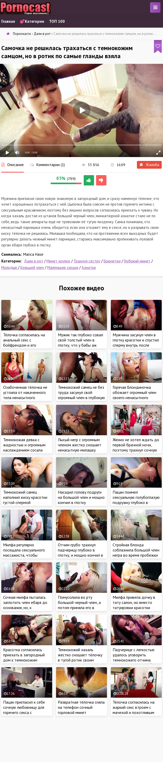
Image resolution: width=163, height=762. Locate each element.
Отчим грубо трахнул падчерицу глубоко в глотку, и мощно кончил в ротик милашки (80, 552)
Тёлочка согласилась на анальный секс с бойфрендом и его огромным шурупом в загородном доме (24, 345)
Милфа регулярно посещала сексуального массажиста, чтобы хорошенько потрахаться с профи (25, 555)
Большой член (32, 267)
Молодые (9, 267)
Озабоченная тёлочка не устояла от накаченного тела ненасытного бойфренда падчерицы (25, 395)
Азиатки (89, 267)
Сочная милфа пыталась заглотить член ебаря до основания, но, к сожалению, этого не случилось (25, 607)
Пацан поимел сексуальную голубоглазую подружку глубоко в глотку (136, 499)
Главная (8, 21)
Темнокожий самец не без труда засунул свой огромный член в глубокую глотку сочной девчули (81, 395)
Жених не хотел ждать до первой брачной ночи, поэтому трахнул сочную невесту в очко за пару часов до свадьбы (136, 450)
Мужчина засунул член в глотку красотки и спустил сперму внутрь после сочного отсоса (136, 342)
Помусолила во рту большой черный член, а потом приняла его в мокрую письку (79, 605)
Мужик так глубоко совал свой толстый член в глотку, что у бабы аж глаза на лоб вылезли (80, 342)
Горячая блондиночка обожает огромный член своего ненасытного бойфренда (134, 395)
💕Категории (32, 21)
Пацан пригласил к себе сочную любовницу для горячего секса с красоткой (24, 709)
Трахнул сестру (87, 261)
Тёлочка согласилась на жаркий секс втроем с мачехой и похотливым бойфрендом (133, 709)
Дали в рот (33, 261)
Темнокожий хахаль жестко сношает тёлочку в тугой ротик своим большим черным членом (80, 657)
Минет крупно (58, 261)
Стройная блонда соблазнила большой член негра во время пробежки (136, 550)
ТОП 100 (57, 21)
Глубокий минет (137, 261)
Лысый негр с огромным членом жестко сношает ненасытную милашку (79, 445)
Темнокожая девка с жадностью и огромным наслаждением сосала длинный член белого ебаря (24, 450)
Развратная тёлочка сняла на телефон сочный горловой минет (81, 707)
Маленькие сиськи (62, 267)
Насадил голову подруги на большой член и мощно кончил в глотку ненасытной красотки (81, 499)
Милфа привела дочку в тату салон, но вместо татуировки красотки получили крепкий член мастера (134, 607)
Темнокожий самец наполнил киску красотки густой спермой (25, 497)
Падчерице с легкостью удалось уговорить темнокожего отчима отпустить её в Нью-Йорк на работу (135, 660)
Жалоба (149, 164)
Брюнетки (112, 261)
